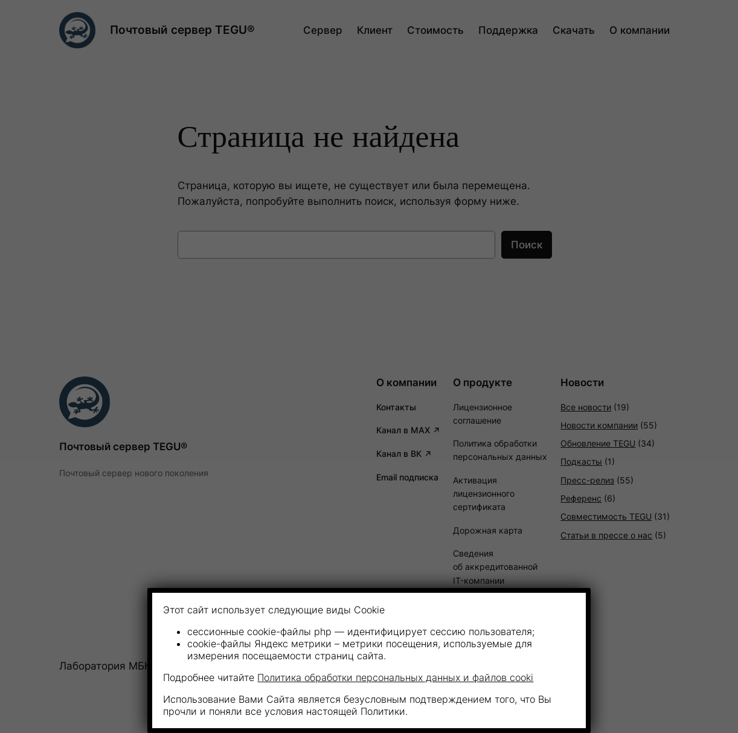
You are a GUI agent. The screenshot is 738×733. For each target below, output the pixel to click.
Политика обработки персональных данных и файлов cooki (395, 677)
